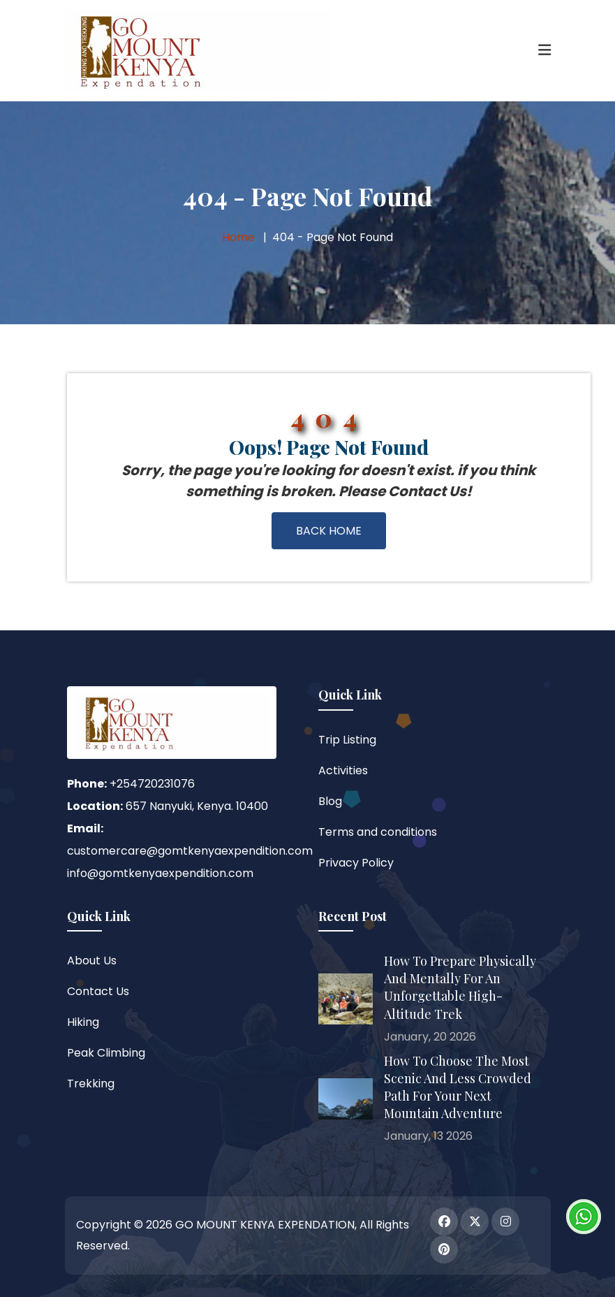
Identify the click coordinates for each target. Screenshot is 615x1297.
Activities (343, 770)
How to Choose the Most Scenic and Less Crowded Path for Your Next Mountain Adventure (457, 1087)
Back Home (329, 531)
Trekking (90, 1083)
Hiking (83, 1022)
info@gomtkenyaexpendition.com (160, 873)
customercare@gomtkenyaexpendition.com (190, 851)
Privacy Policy (356, 863)
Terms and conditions (377, 832)
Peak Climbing (106, 1053)
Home (238, 237)
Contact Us (98, 991)
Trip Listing (347, 740)
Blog (330, 801)
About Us (92, 960)
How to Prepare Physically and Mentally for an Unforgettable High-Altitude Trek (460, 987)
